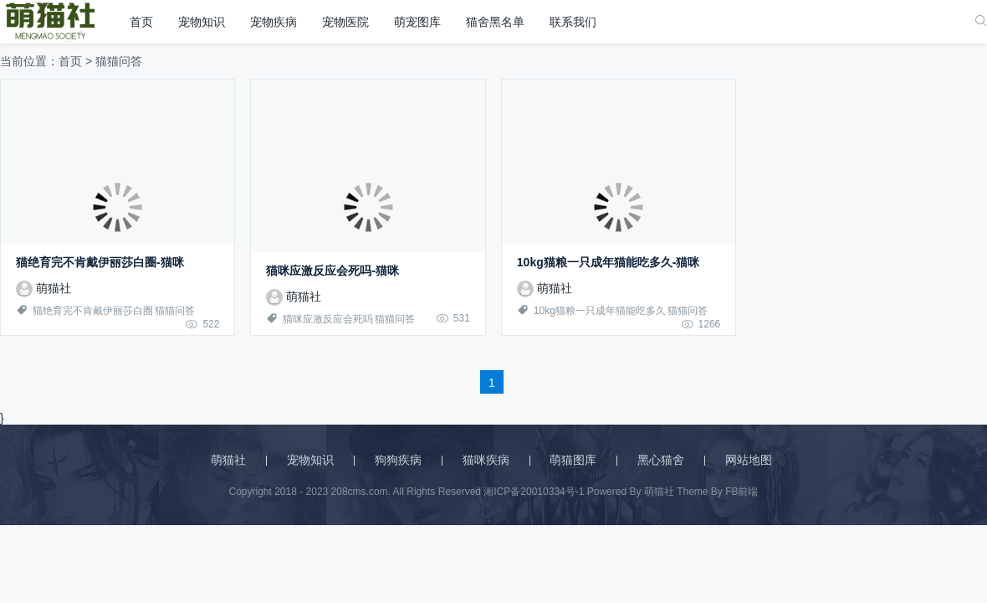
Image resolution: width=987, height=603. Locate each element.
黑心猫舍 (660, 459)
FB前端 (741, 491)
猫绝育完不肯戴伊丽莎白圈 (93, 311)
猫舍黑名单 (495, 21)
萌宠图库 (417, 21)
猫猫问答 (175, 311)
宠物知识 (201, 21)
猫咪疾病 (486, 459)
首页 (141, 21)
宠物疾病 (273, 21)
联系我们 (573, 21)
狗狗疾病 (398, 459)
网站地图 (748, 459)
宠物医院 (345, 21)
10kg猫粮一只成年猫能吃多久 (600, 311)
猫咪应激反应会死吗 (328, 319)
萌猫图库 (573, 459)
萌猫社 (43, 288)
